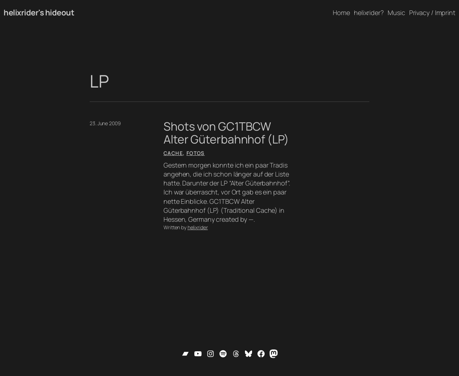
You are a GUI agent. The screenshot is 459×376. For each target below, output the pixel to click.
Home (341, 12)
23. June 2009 (105, 123)
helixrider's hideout (39, 12)
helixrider (198, 227)
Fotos (195, 153)
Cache (173, 153)
